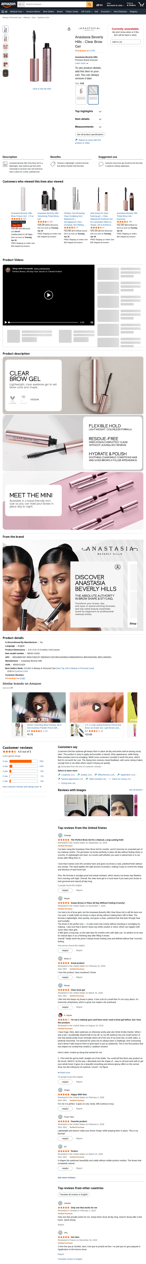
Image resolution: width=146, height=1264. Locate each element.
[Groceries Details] (111, 11)
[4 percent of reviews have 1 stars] (23, 781)
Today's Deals (72, 11)
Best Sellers (48, 11)
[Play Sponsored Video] (38, 707)
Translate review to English (70, 1259)
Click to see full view (42, 89)
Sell (96, 11)
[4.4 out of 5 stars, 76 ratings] (71, 227)
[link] (23, 215)
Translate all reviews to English (74, 1194)
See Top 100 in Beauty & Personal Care (75, 668)
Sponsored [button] (8, 688)
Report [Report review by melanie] (61, 1225)
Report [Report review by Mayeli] (79, 950)
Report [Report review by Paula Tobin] (79, 1138)
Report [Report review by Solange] (79, 890)
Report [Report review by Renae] (79, 1007)
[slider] (43, 322)
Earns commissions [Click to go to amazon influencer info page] (42, 268)
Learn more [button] (81, 63)
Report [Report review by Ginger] (79, 1108)
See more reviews (66, 1177)
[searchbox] (55, 4)
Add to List (117, 42)
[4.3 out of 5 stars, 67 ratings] (97, 227)
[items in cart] (141, 4)
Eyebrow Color (43, 17)
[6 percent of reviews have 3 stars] (23, 771)
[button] (4, 11)
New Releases (120, 11)
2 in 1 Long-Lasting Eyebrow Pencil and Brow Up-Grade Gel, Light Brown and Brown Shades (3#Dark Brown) (103, 726)
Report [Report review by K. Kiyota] (79, 1082)
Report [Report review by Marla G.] (79, 977)
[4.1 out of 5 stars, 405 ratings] (45, 221)
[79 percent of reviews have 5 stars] (23, 761)
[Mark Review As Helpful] (65, 890)
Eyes (34, 17)
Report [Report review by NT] (79, 1168)
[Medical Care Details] (23, 11)
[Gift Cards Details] (91, 11)
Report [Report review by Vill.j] (61, 1254)
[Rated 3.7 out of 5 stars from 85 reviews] (104, 731)
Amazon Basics (33, 11)
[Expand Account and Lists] (123, 5)
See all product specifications (90, 134)
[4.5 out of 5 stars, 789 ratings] (124, 221)
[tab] (66, 774)
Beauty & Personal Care (12, 17)
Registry (133, 11)
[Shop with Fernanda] (22, 268)
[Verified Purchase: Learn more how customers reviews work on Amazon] (65, 846)
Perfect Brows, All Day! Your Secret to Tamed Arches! (37, 271)
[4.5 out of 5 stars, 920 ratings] (18, 219)
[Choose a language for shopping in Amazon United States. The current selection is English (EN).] (99, 4)
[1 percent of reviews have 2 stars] (23, 776)
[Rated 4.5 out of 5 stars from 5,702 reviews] (46, 731)
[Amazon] (8, 4)
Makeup (27, 17)
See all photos (135, 790)
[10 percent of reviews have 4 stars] (23, 766)
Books (60, 11)
